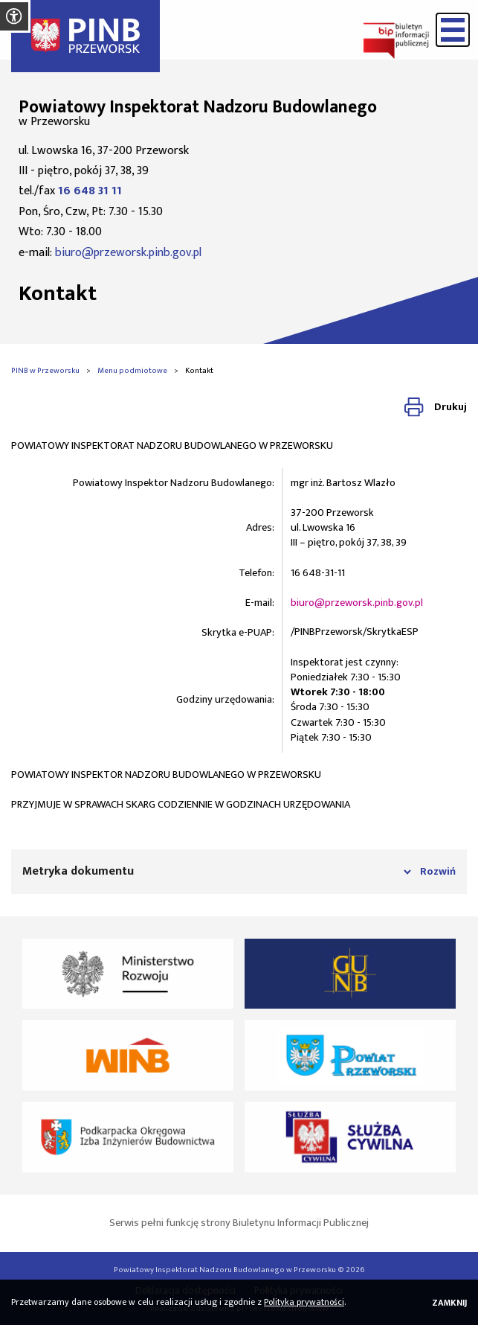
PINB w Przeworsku (45, 370)
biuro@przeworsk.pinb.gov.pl (128, 253)
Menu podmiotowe (132, 370)
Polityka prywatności (304, 1301)
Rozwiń (438, 872)
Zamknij (449, 1302)
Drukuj (450, 407)
